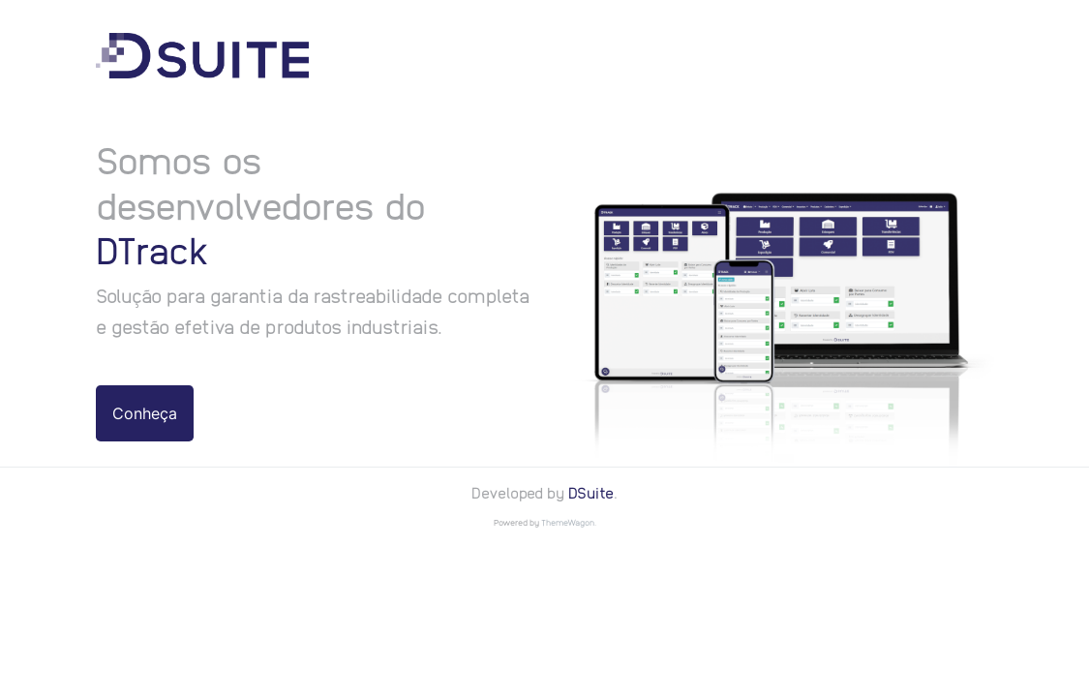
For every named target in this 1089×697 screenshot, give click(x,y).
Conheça (144, 413)
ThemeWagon (567, 522)
